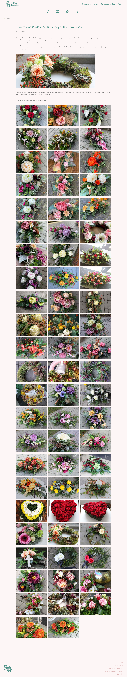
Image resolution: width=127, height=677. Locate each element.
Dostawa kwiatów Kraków (113, 671)
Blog (119, 4)
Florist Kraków (117, 665)
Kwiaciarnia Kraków (90, 4)
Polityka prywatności (115, 668)
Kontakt (120, 674)
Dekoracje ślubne (108, 4)
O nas (121, 662)
